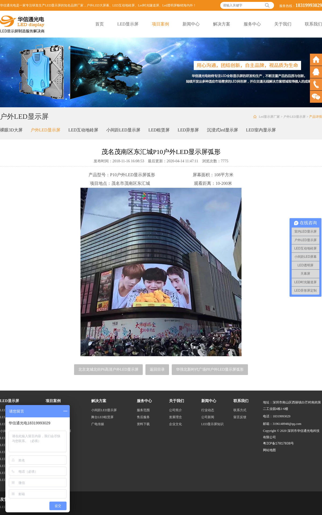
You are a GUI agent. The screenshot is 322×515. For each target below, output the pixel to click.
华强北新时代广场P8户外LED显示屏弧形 (210, 369)
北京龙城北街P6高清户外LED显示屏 (108, 369)
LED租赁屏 (159, 130)
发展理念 (175, 417)
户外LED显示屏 (294, 117)
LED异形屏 (188, 130)
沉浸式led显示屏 (222, 130)
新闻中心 (191, 24)
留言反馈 (239, 417)
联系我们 (313, 24)
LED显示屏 (127, 24)
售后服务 (143, 417)
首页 (99, 24)
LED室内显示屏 (261, 130)
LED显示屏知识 (212, 424)
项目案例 (160, 24)
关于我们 (282, 24)
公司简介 (175, 410)
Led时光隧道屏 (148, 5)
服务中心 (252, 24)
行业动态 (207, 410)
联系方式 (239, 410)
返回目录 (157, 369)
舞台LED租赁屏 (102, 417)
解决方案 (221, 24)
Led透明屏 (169, 5)
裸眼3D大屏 (11, 130)
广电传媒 (97, 424)
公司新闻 (207, 417)
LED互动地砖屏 (123, 5)
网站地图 (269, 450)
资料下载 (143, 424)
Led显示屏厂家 (269, 117)
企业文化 (175, 424)
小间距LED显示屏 (123, 130)
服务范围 (143, 410)
